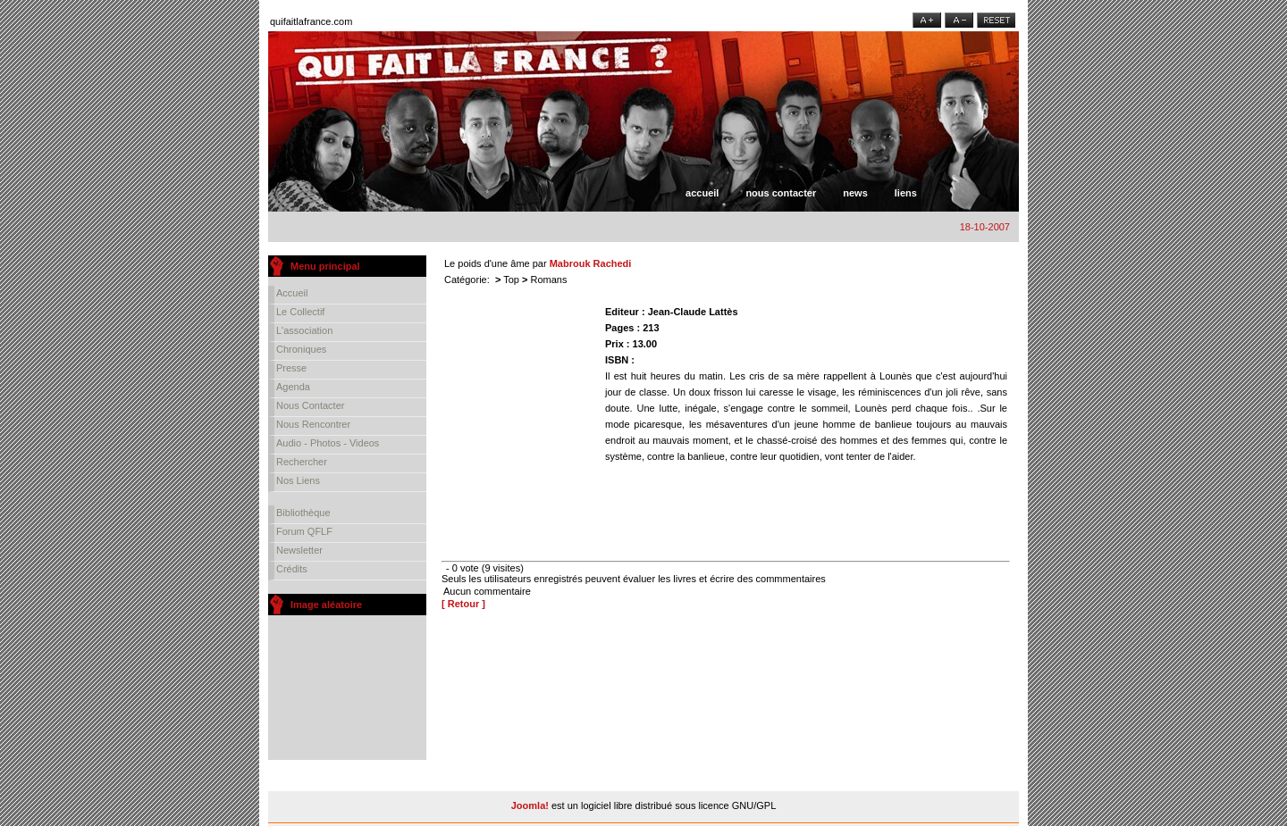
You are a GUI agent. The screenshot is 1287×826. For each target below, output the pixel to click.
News (855, 193)
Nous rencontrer (313, 424)
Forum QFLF (304, 531)
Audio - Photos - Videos (327, 443)
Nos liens (298, 480)
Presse (291, 368)
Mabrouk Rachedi (591, 263)
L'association (304, 330)
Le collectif (300, 311)
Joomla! (530, 805)
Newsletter (299, 550)
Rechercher (301, 461)
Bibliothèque (303, 512)
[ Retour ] (463, 603)
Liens (906, 193)
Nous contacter (780, 193)
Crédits (291, 568)
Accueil (702, 193)
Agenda (293, 386)
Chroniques (301, 349)
